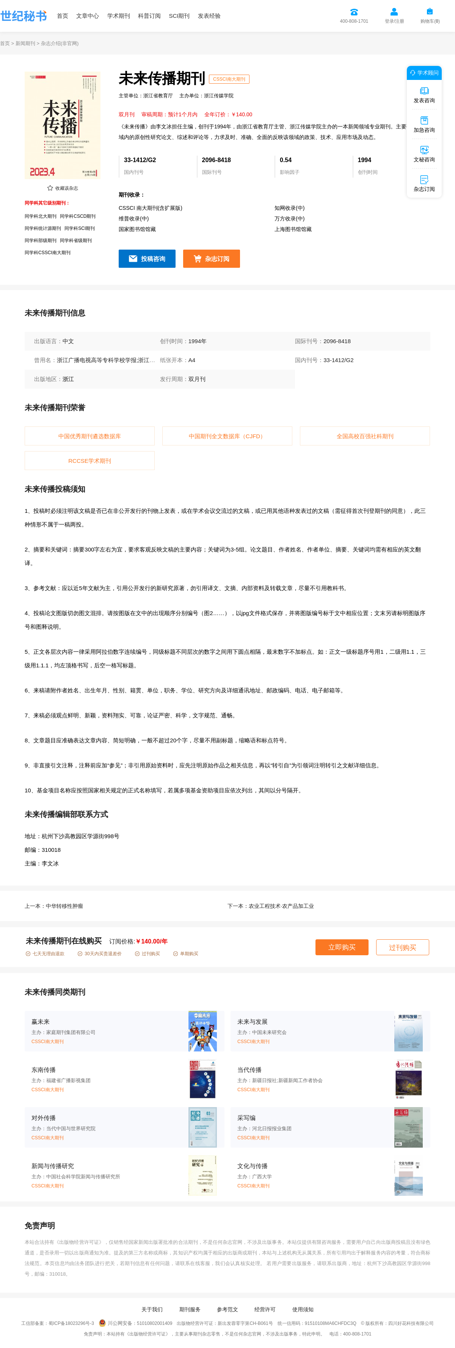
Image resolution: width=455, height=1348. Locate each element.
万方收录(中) (289, 219)
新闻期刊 (25, 43)
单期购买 (185, 953)
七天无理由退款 (45, 953)
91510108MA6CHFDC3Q (330, 1323)
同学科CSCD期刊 (78, 216)
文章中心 (87, 15)
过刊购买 (147, 953)
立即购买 (342, 947)
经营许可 (265, 1309)
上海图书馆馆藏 (293, 229)
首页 (62, 15)
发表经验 (209, 15)
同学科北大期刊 (40, 216)
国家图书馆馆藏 (137, 229)
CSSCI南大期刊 (229, 79)
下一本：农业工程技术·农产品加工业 (271, 906)
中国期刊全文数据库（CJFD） (227, 436)
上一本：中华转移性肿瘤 (54, 906)
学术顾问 (423, 73)
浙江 (68, 379)
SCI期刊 (179, 15)
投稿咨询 (153, 259)
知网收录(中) (289, 208)
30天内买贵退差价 (99, 953)
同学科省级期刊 (76, 240)
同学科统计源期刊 (43, 228)
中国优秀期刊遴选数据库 (89, 436)
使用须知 (303, 1309)
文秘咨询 (424, 153)
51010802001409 (154, 1323)
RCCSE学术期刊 (89, 461)
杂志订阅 (217, 259)
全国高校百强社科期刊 (365, 436)
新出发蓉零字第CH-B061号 (245, 1323)
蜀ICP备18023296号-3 (71, 1323)
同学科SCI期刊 (79, 228)
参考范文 (227, 1309)
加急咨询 (424, 124)
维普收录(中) (134, 219)
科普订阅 (149, 15)
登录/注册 (394, 21)
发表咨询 (424, 94)
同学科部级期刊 (40, 240)
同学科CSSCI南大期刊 (48, 252)
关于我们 (152, 1309)
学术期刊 (118, 15)
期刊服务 (190, 1309)
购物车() (430, 21)
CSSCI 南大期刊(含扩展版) (150, 208)
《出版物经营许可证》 (79, 1242)
